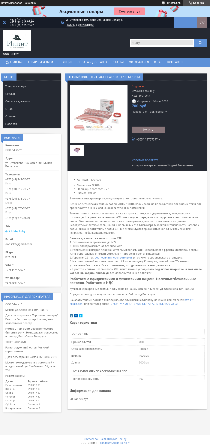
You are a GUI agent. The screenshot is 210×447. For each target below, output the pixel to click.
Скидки (10, 94)
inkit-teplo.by (17, 231)
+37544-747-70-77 (121, 303)
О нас (158, 62)
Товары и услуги (40, 62)
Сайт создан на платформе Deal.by (105, 439)
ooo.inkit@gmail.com (18, 244)
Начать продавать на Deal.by (18, 2)
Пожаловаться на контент (113, 442)
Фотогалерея (139, 62)
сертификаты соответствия (113, 257)
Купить (148, 129)
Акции (67, 62)
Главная (16, 62)
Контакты (175, 62)
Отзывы (10, 116)
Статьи (118, 62)
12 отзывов (174, 2)
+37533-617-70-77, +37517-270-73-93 (155, 303)
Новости (11, 124)
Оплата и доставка (93, 62)
